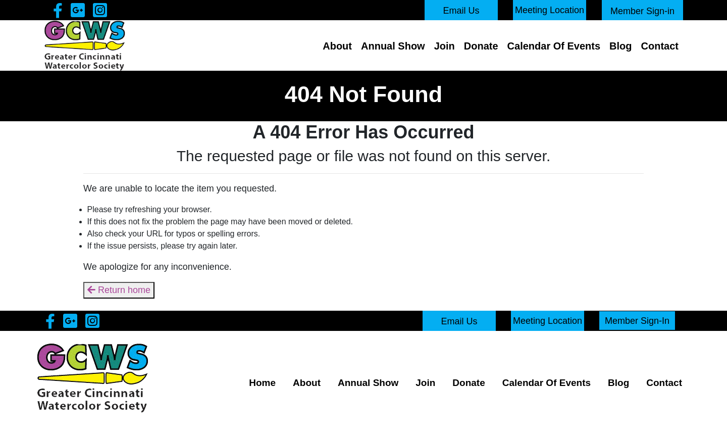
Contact (660, 46)
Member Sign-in (642, 11)
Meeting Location (549, 10)
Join (444, 46)
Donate (481, 46)
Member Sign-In (637, 320)
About (337, 46)
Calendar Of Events (554, 46)
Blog (620, 46)
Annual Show (393, 46)
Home (262, 382)
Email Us (461, 11)
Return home (118, 290)
